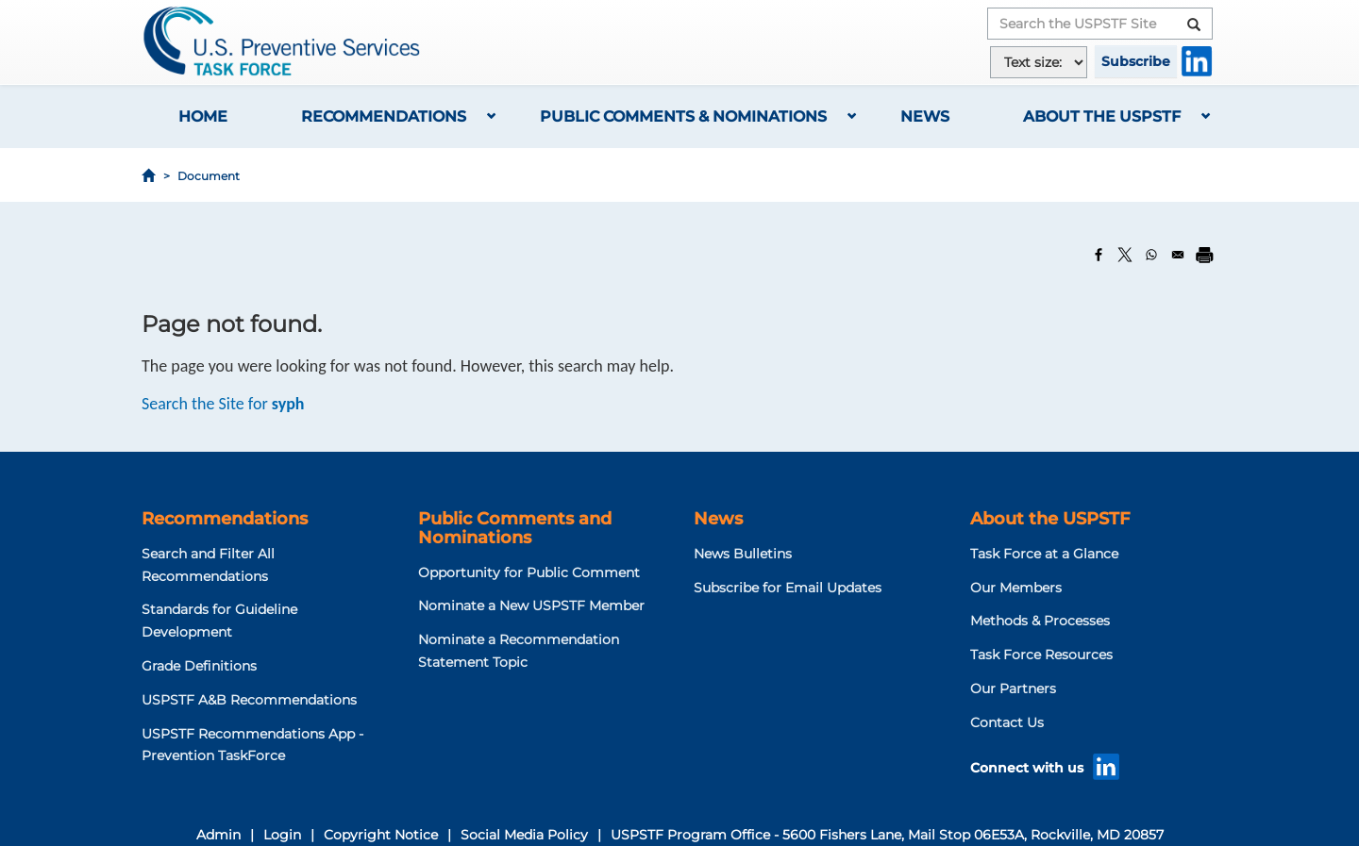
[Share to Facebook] (1098, 254)
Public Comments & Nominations (683, 116)
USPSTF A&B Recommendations (249, 699)
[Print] (1204, 254)
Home (202, 116)
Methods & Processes (1040, 620)
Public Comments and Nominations (515, 528)
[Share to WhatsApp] (1151, 254)
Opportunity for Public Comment (529, 572)
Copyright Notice (381, 834)
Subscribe (1135, 61)
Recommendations (383, 116)
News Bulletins (743, 553)
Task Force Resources (1041, 654)
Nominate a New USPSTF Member (531, 605)
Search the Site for (223, 403)
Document (208, 176)
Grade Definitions (199, 665)
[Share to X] (1125, 254)
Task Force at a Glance (1044, 553)
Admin (218, 834)
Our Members (1016, 587)
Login (282, 834)
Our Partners (1013, 688)
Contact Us (1007, 722)
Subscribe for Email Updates (787, 587)
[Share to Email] (1177, 254)
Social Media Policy (524, 834)
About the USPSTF (1102, 116)
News (924, 116)
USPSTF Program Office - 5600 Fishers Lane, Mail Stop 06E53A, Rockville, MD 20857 (887, 834)
